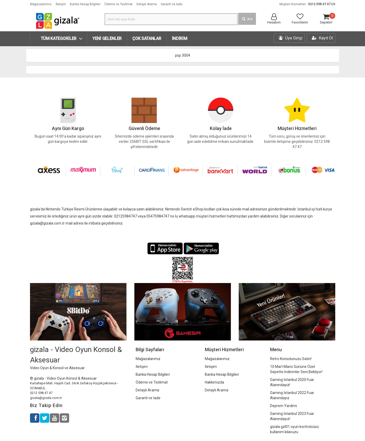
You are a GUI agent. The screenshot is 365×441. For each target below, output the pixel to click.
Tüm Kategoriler (59, 38)
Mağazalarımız (41, 4)
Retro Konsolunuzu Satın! (291, 359)
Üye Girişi (290, 38)
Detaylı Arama (146, 4)
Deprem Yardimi (283, 406)
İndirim (179, 38)
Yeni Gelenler (107, 38)
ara (247, 19)
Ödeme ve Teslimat (118, 4)
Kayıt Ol (322, 38)
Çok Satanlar (146, 38)
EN (333, 4)
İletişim (61, 4)
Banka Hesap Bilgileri (85, 4)
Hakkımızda (214, 382)
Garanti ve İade (171, 4)
